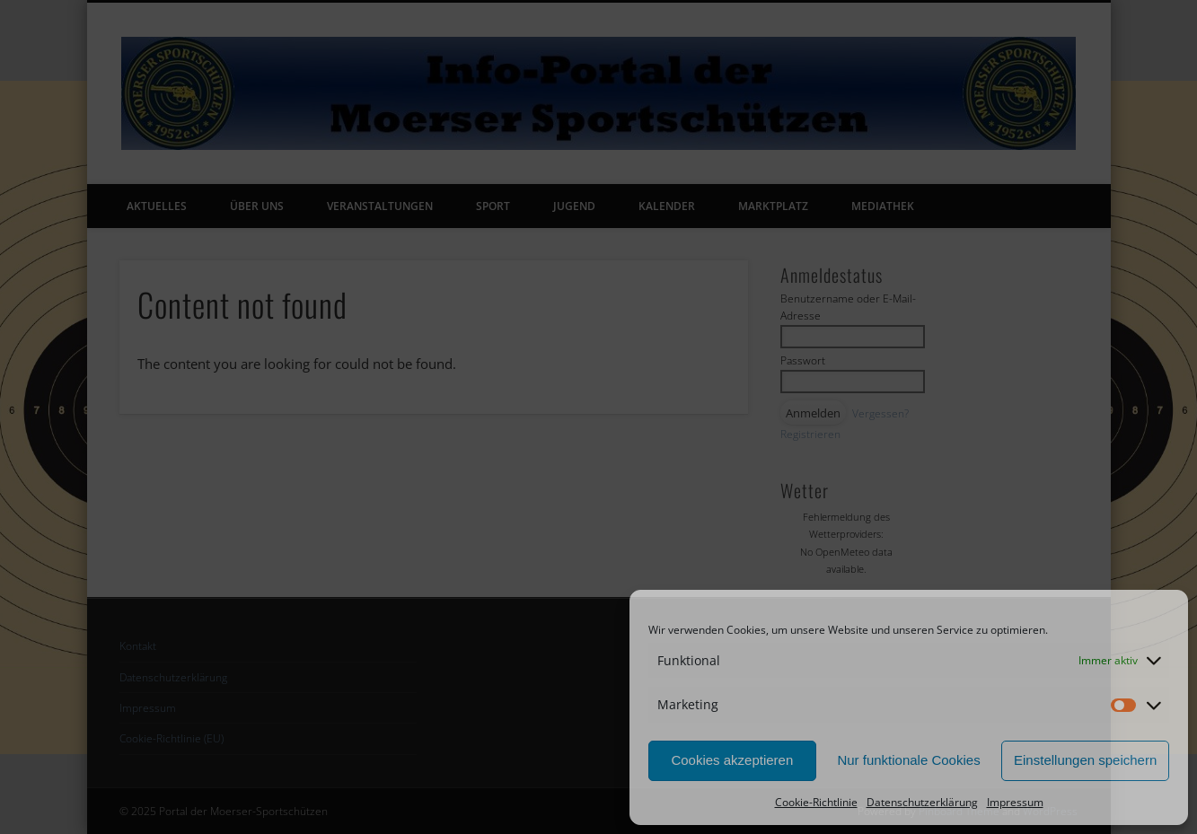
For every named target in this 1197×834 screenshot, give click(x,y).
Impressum (1015, 802)
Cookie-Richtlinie (816, 802)
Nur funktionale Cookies (908, 760)
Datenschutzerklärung (922, 802)
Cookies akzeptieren (732, 760)
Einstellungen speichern (1085, 760)
